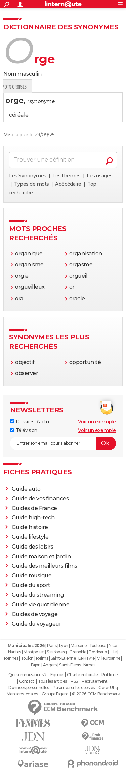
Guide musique (32, 575)
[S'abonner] (63, 443)
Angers (50, 664)
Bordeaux (98, 651)
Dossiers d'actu (29, 422)
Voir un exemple (97, 422)
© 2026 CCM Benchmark (96, 694)
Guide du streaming (38, 595)
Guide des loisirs (32, 546)
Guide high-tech (33, 517)
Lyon (63, 645)
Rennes (11, 658)
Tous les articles (52, 681)
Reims (42, 658)
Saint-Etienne (63, 658)
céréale (19, 115)
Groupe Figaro (55, 694)
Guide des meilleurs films (44, 566)
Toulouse (97, 645)
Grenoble (77, 651)
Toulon (27, 658)
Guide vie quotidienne (41, 604)
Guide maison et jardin (41, 556)
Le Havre (86, 658)
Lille (113, 651)
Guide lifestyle (30, 537)
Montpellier (34, 651)
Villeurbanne (108, 658)
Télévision (23, 430)
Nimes (89, 664)
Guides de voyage (35, 614)
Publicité (109, 674)
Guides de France (34, 508)
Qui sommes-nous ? (27, 674)
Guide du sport (31, 585)
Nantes (14, 651)
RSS (74, 681)
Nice (113, 645)
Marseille (79, 645)
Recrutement (94, 681)
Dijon (36, 664)
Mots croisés (75, 86)
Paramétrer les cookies (73, 687)
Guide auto (26, 489)
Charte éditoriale (82, 674)
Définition (18, 86)
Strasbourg (57, 651)
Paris (51, 645)
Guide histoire (30, 527)
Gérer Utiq (108, 687)
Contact (26, 681)
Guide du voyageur (36, 624)
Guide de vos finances (40, 498)
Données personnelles (28, 687)
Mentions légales (22, 694)
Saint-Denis (70, 664)
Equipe (56, 674)
